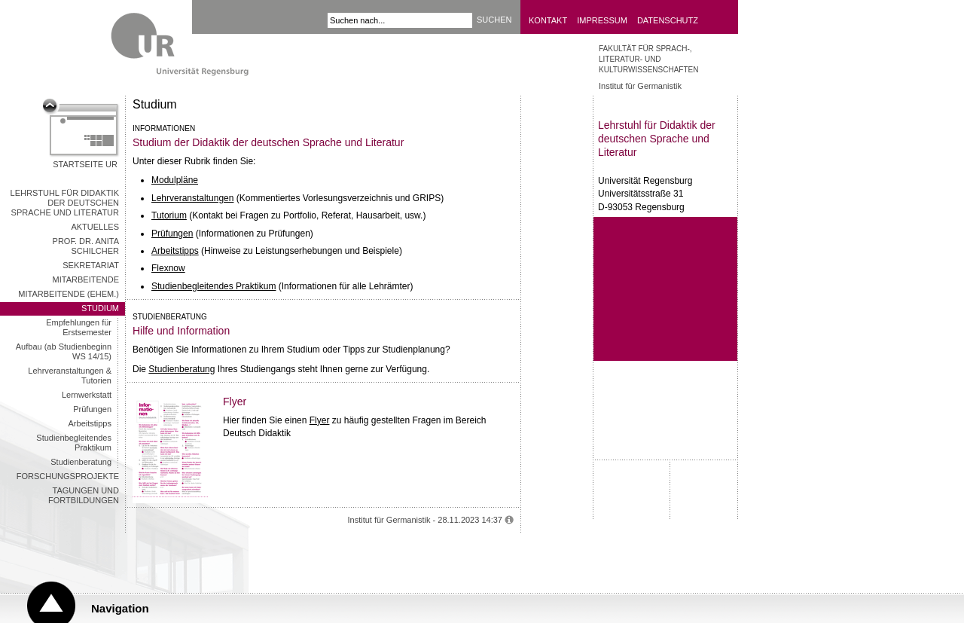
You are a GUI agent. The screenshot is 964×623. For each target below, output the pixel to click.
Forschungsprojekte (68, 476)
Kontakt (548, 20)
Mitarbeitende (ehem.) (68, 293)
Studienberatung (80, 461)
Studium (100, 308)
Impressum (602, 20)
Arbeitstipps (90, 423)
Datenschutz (667, 20)
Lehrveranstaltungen (192, 198)
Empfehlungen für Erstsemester (78, 327)
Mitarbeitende (86, 279)
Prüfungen (92, 409)
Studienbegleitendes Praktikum (73, 442)
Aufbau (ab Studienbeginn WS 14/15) (63, 351)
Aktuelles (95, 226)
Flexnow (168, 268)
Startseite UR (85, 164)
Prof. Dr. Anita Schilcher (86, 246)
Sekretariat (91, 265)
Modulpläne (174, 180)
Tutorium (169, 215)
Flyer (320, 420)
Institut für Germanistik (640, 85)
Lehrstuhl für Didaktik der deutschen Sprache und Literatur (65, 202)
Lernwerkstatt (86, 394)
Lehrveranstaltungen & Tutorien (69, 375)
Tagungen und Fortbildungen (83, 495)
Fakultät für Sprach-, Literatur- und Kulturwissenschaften (648, 59)
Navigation (120, 608)
